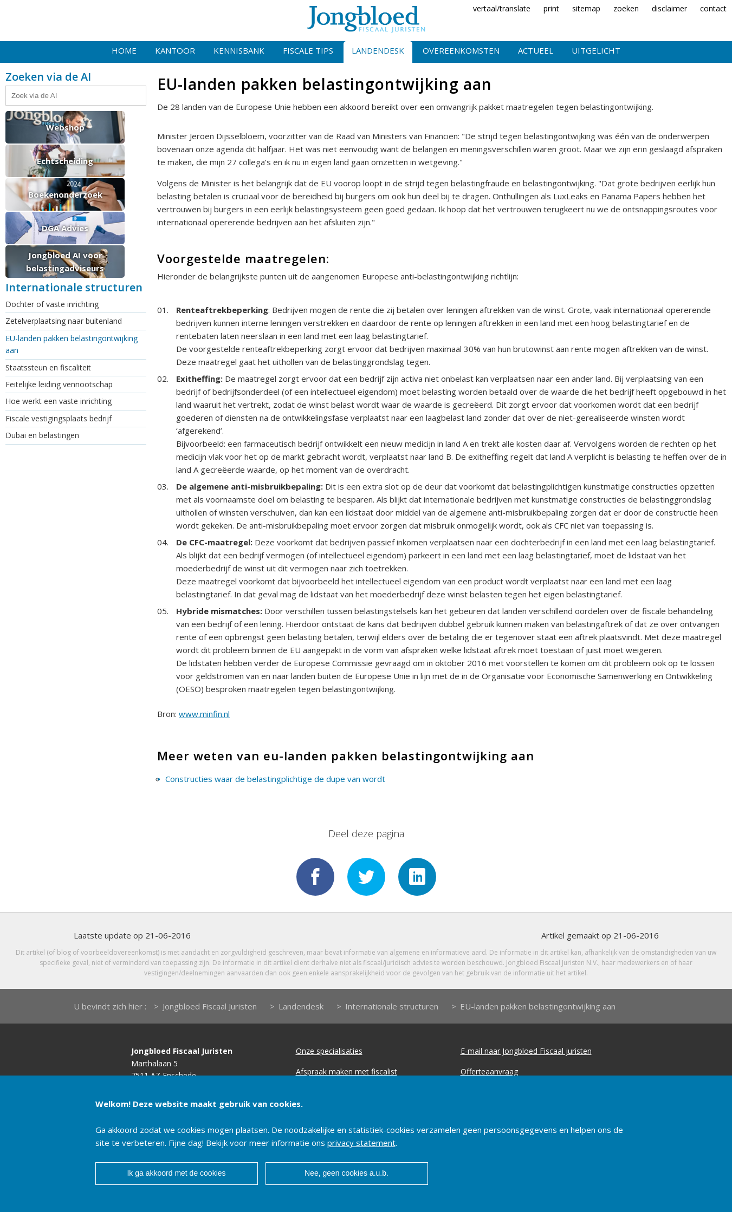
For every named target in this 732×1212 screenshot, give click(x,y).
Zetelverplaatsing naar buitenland (63, 321)
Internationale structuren (391, 1006)
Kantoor (175, 50)
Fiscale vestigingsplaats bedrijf (58, 418)
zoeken (626, 8)
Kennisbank (238, 50)
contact (713, 8)
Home (124, 50)
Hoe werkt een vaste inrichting (58, 401)
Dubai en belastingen (42, 435)
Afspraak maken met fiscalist (346, 1071)
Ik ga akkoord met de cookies (176, 1173)
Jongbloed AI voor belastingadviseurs (65, 261)
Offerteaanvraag (489, 1071)
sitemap (586, 8)
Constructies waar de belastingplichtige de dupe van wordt (275, 778)
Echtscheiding (65, 160)
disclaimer (669, 8)
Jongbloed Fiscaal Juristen (210, 1006)
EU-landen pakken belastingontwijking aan (71, 344)
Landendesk (378, 50)
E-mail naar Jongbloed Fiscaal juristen (526, 1051)
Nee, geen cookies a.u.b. (346, 1173)
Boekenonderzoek (65, 194)
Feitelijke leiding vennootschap (59, 384)
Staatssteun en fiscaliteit (48, 367)
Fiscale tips (308, 50)
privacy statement (361, 1142)
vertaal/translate (501, 8)
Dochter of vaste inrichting (52, 304)
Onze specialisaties (329, 1051)
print (551, 8)
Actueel (535, 50)
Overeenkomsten (461, 50)
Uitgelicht (596, 50)
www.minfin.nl (204, 713)
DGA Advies (65, 228)
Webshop (65, 127)
